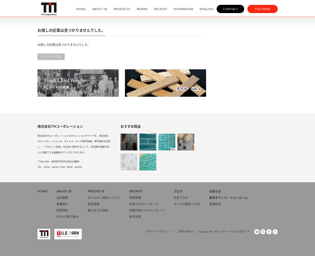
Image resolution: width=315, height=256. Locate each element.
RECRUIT (160, 9)
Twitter (256, 231)
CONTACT (230, 9)
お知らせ (215, 191)
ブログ (178, 191)
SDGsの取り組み (67, 216)
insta (262, 231)
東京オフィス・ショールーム (228, 198)
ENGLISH (206, 9)
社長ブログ (181, 198)
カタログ (215, 204)
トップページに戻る (51, 57)
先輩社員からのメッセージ (147, 210)
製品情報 (93, 204)
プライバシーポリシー (157, 232)
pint (275, 231)
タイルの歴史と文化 (187, 204)
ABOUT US (99, 9)
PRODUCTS (122, 9)
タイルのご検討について (104, 198)
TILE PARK (262, 9)
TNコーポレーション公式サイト (232, 232)
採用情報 (135, 198)
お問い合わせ (185, 232)
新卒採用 (135, 216)
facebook (269, 231)
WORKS (142, 9)
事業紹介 (62, 204)
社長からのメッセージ (144, 204)
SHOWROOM (183, 9)
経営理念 (62, 210)
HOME (81, 9)
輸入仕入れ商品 (98, 210)
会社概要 (62, 198)
